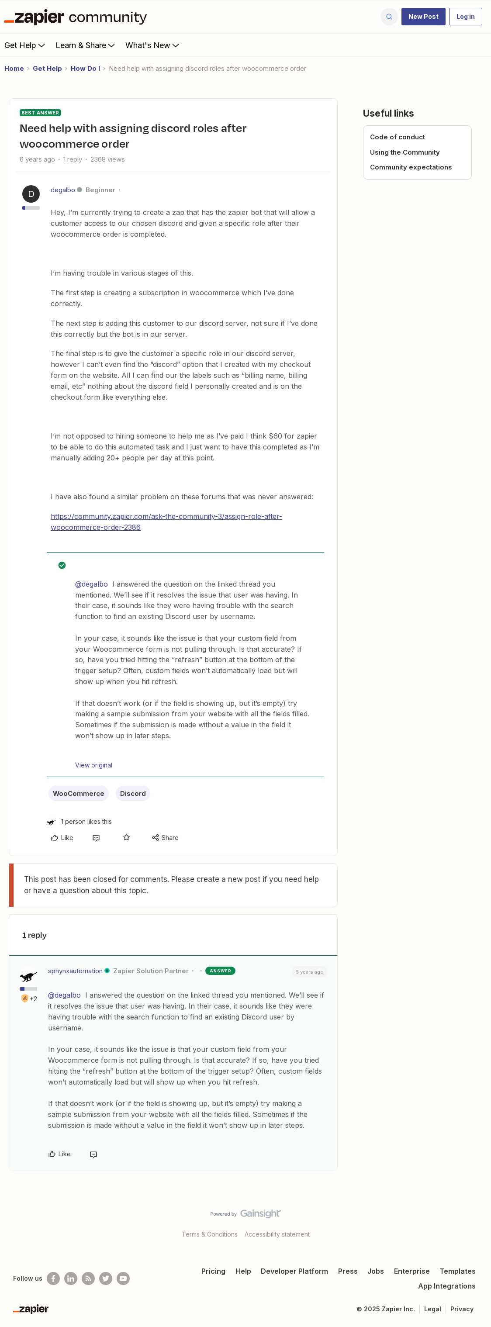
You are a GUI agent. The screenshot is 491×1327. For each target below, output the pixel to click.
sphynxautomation (75, 971)
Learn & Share (86, 45)
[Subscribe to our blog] (88, 1278)
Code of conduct (397, 137)
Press (348, 1271)
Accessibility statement (277, 1234)
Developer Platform (294, 1271)
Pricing (213, 1271)
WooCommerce (78, 793)
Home (14, 68)
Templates (457, 1271)
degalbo (63, 190)
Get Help (25, 45)
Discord (133, 793)
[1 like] (79, 821)
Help (243, 1271)
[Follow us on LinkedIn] (70, 1278)
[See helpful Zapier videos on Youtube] (123, 1278)
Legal (432, 1309)
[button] (423, 16)
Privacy (462, 1309)
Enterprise (412, 1271)
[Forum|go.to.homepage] (77, 16)
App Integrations (447, 1286)
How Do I (85, 68)
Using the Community (405, 152)
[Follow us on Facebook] (53, 1278)
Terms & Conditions (210, 1234)
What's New (153, 45)
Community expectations (411, 167)
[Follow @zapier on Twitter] (105, 1278)
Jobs (375, 1271)
